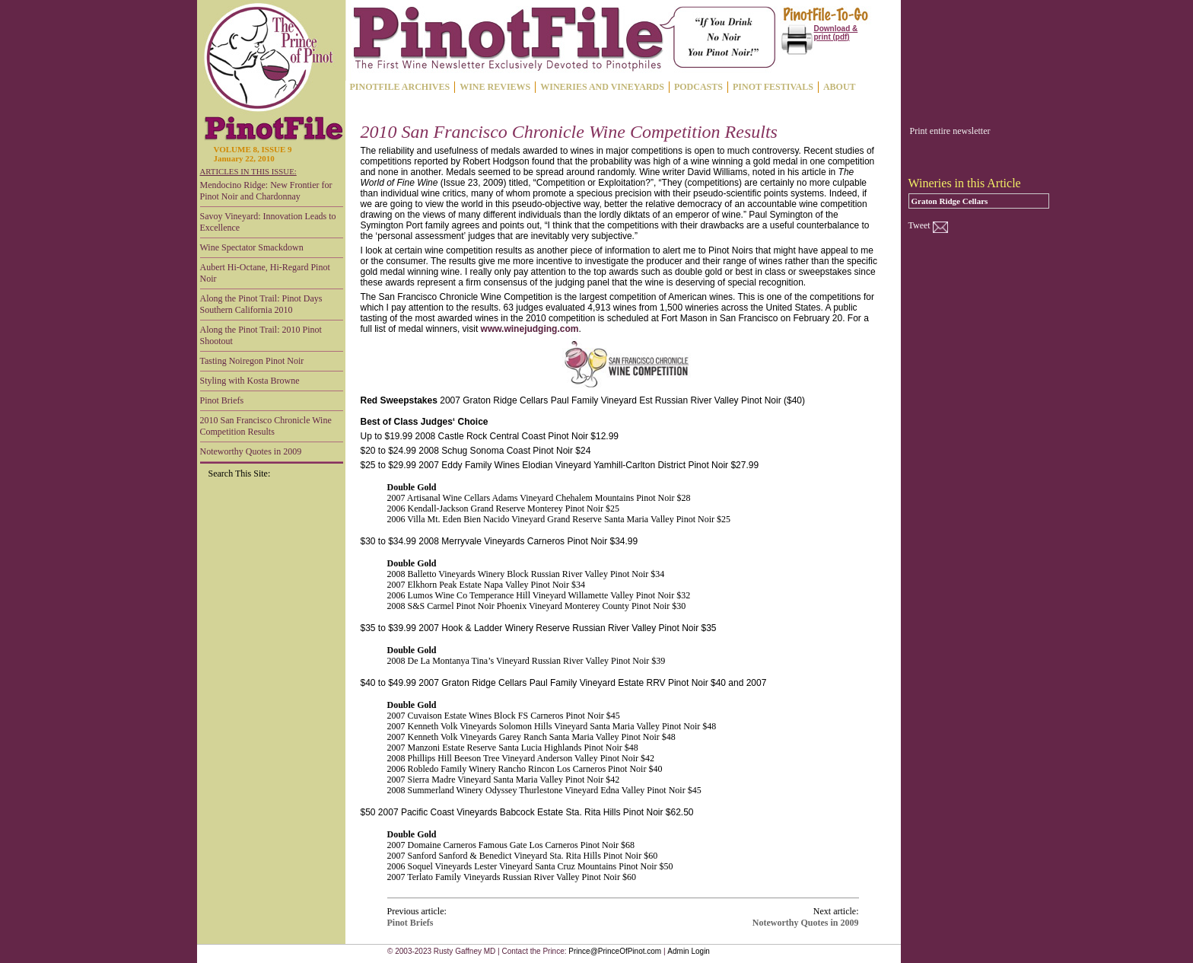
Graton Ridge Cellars (949, 201)
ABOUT (839, 86)
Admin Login (688, 951)
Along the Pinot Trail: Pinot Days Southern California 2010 (261, 304)
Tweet (919, 225)
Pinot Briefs (222, 400)
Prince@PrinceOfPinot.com (614, 951)
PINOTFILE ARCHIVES (400, 86)
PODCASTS (698, 86)
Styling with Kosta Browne (250, 380)
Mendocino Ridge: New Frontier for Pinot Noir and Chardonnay (266, 191)
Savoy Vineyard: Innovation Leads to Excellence (268, 222)
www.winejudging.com (530, 329)
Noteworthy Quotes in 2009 (251, 451)
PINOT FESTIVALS (773, 86)
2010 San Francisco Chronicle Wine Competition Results (266, 426)
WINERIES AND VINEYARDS (602, 86)
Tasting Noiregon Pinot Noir (252, 361)
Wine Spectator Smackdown (252, 247)
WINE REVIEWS (495, 86)
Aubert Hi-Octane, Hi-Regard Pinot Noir (265, 273)
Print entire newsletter (950, 131)
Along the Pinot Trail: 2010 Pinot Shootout (261, 335)
